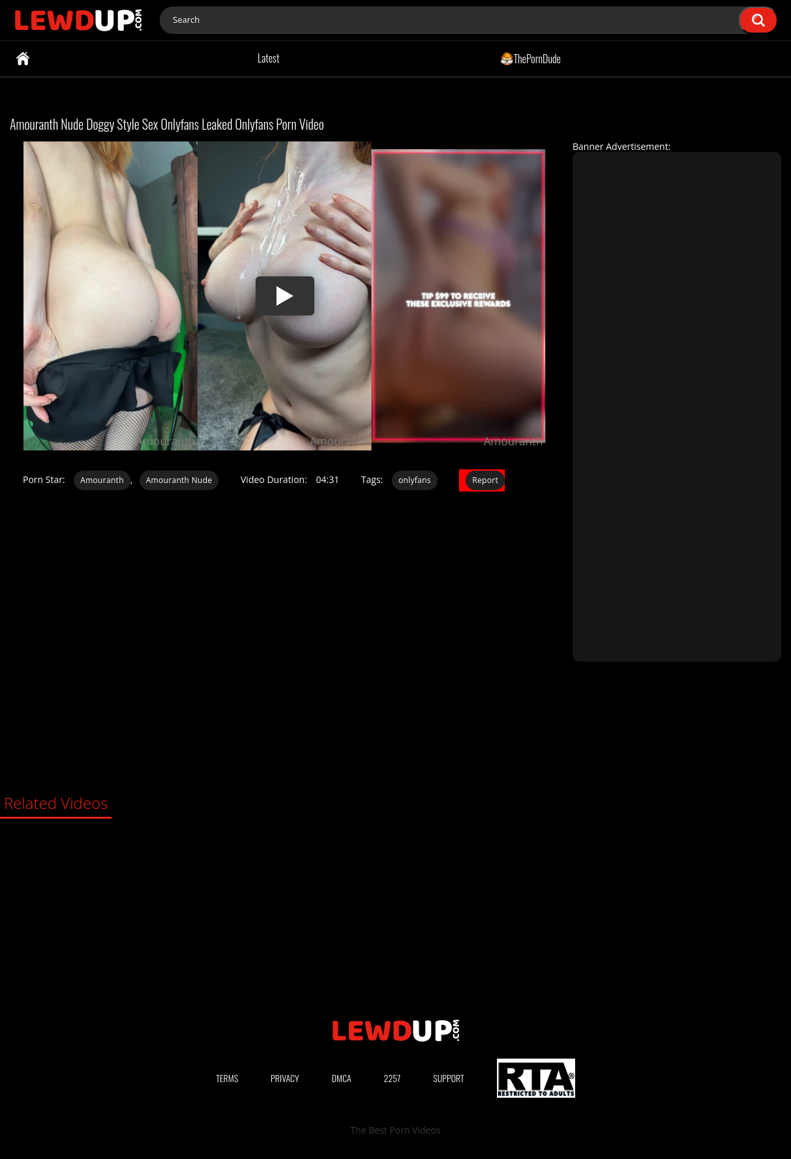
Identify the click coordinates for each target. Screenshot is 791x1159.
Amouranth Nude (179, 480)
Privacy (285, 1078)
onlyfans (414, 480)
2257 (392, 1078)
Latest (268, 58)
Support (448, 1078)
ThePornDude (530, 58)
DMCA (341, 1078)
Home (23, 58)
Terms (227, 1078)
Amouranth (102, 480)
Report (485, 480)
